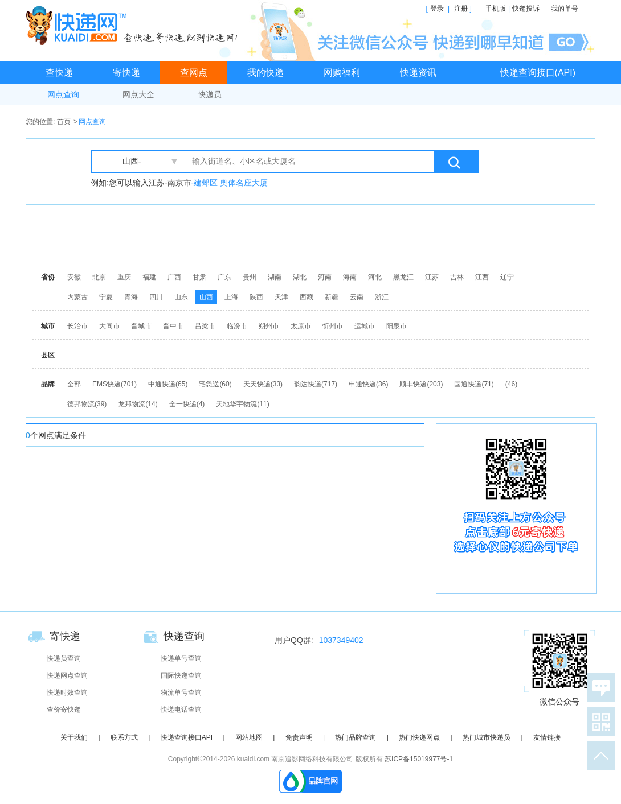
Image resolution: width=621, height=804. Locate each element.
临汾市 (237, 326)
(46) (511, 384)
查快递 (59, 72)
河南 (325, 277)
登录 (437, 9)
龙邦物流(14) (137, 404)
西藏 (306, 297)
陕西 (256, 297)
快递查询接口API (187, 737)
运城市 (364, 326)
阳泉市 (396, 326)
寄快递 (126, 72)
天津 (281, 297)
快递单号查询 (181, 658)
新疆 (331, 297)
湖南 (274, 277)
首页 (64, 122)
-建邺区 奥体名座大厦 (229, 182)
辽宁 (507, 277)
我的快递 (265, 72)
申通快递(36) (368, 384)
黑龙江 (403, 277)
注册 (461, 9)
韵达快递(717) (315, 384)
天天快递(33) (263, 384)
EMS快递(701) (114, 384)
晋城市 (141, 326)
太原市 (301, 326)
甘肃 (199, 277)
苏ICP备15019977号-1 (419, 759)
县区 (48, 355)
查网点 (193, 72)
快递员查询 (64, 658)
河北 (375, 277)
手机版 (495, 9)
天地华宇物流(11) (242, 404)
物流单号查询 (181, 692)
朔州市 (269, 326)
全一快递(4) (187, 404)
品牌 (48, 384)
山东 (181, 297)
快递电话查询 (181, 710)
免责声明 (299, 737)
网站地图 (249, 737)
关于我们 (74, 737)
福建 (149, 277)
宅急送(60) (215, 384)
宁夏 (106, 297)
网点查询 (63, 94)
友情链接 (547, 737)
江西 (482, 277)
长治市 (77, 326)
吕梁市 (205, 326)
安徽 (74, 277)
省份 (48, 277)
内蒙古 (77, 297)
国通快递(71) (473, 384)
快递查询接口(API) (537, 72)
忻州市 (332, 326)
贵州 (249, 277)
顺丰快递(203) (421, 384)
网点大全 (138, 94)
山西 (206, 297)
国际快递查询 (181, 675)
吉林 (457, 277)
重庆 (124, 277)
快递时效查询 (67, 692)
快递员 (210, 94)
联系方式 (124, 737)
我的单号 (564, 9)
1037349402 (341, 640)
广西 (174, 277)
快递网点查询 (67, 675)
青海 (131, 297)
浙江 (382, 297)
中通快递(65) (167, 384)
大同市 (109, 326)
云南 (356, 297)
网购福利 (342, 72)
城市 (48, 326)
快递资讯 (418, 72)
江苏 (432, 277)
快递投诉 (526, 9)
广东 (224, 277)
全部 (74, 384)
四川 (156, 297)
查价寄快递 (64, 710)
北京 (99, 277)
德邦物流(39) (87, 404)
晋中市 (173, 326)
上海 (231, 297)
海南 (350, 277)
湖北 (300, 277)
